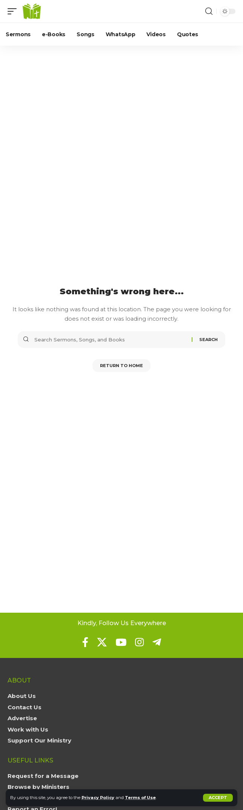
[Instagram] (139, 642)
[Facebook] (85, 642)
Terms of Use (140, 797)
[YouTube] (121, 642)
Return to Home (121, 365)
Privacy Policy (98, 797)
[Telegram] (157, 642)
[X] (102, 642)
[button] (218, 798)
